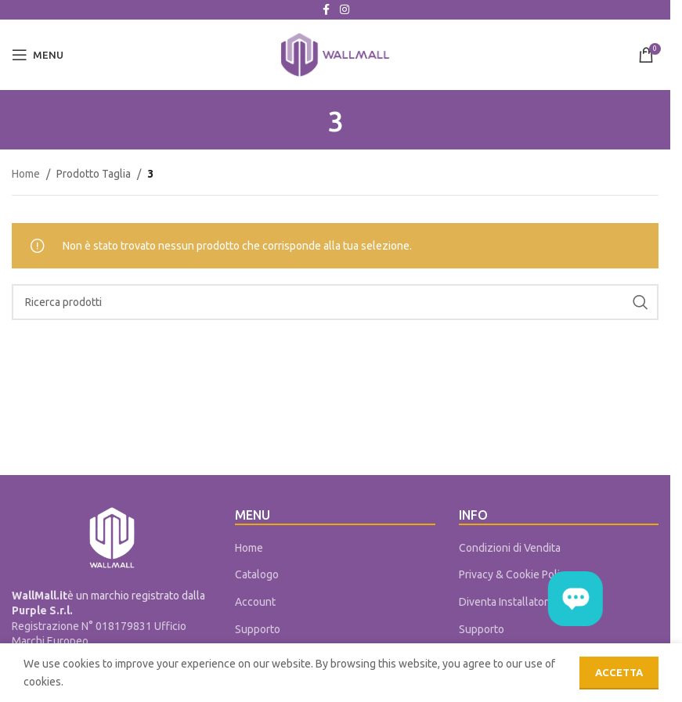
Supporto (257, 629)
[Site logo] (335, 54)
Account (255, 602)
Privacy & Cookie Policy (515, 574)
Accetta (619, 672)
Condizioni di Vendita (510, 548)
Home (26, 173)
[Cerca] (335, 302)
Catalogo (257, 574)
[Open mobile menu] (37, 54)
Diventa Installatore (506, 602)
